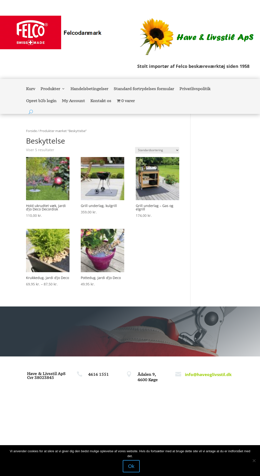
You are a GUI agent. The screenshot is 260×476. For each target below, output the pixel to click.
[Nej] (253, 460)
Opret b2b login (41, 101)
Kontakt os (100, 101)
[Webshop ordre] (157, 150)
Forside (31, 131)
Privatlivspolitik (194, 89)
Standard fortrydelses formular (144, 89)
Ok (131, 466)
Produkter (50, 89)
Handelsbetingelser (89, 89)
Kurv (30, 89)
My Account (73, 101)
